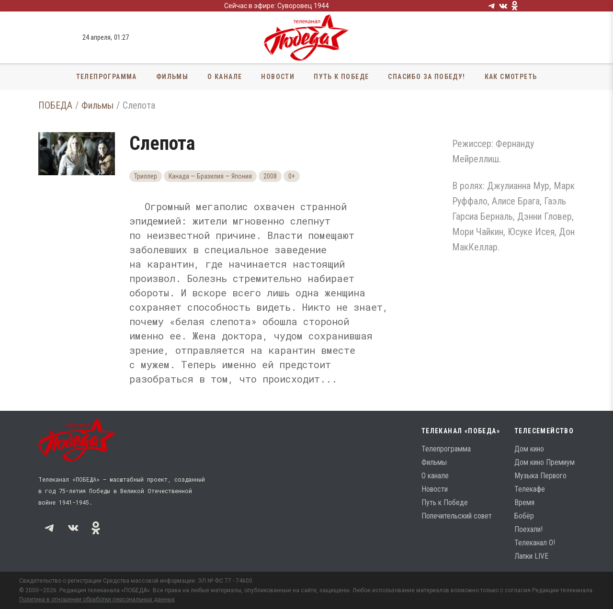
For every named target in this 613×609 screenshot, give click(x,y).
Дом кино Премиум (544, 462)
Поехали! (528, 529)
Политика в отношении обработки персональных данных (97, 599)
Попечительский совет (456, 515)
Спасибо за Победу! (426, 76)
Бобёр (524, 515)
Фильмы (172, 76)
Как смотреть (511, 76)
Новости (278, 76)
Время (524, 502)
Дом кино (529, 448)
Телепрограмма (106, 76)
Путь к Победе (341, 76)
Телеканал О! (534, 542)
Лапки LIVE (531, 556)
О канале (224, 76)
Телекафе (529, 489)
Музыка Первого (540, 475)
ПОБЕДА (55, 105)
